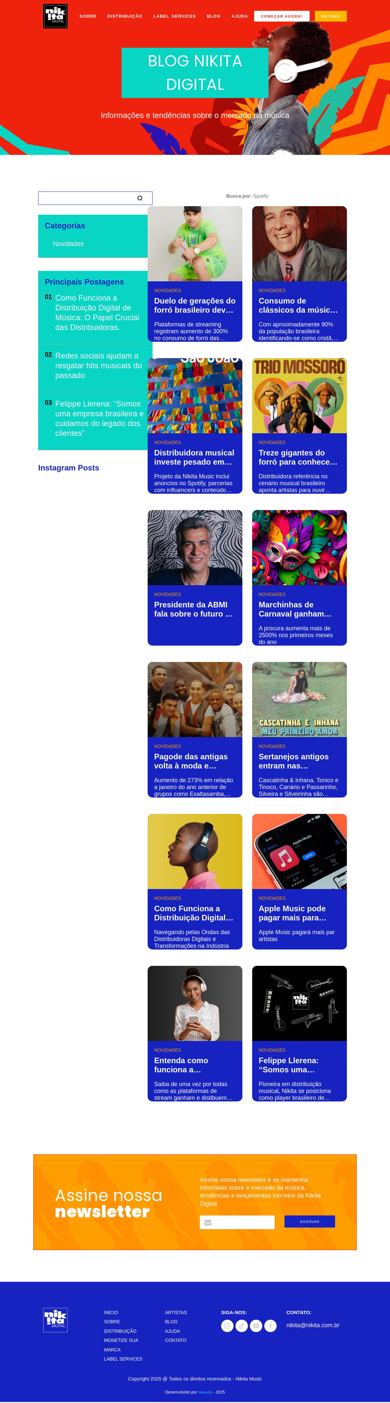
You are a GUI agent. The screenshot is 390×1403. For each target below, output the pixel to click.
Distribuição (124, 12)
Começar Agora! (283, 17)
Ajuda (87, 31)
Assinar (309, 1222)
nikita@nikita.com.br (312, 1326)
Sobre (87, 12)
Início (111, 1313)
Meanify (205, 1393)
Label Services (175, 12)
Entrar (273, 28)
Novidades (68, 243)
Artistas (176, 1313)
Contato (176, 1341)
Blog (214, 12)
